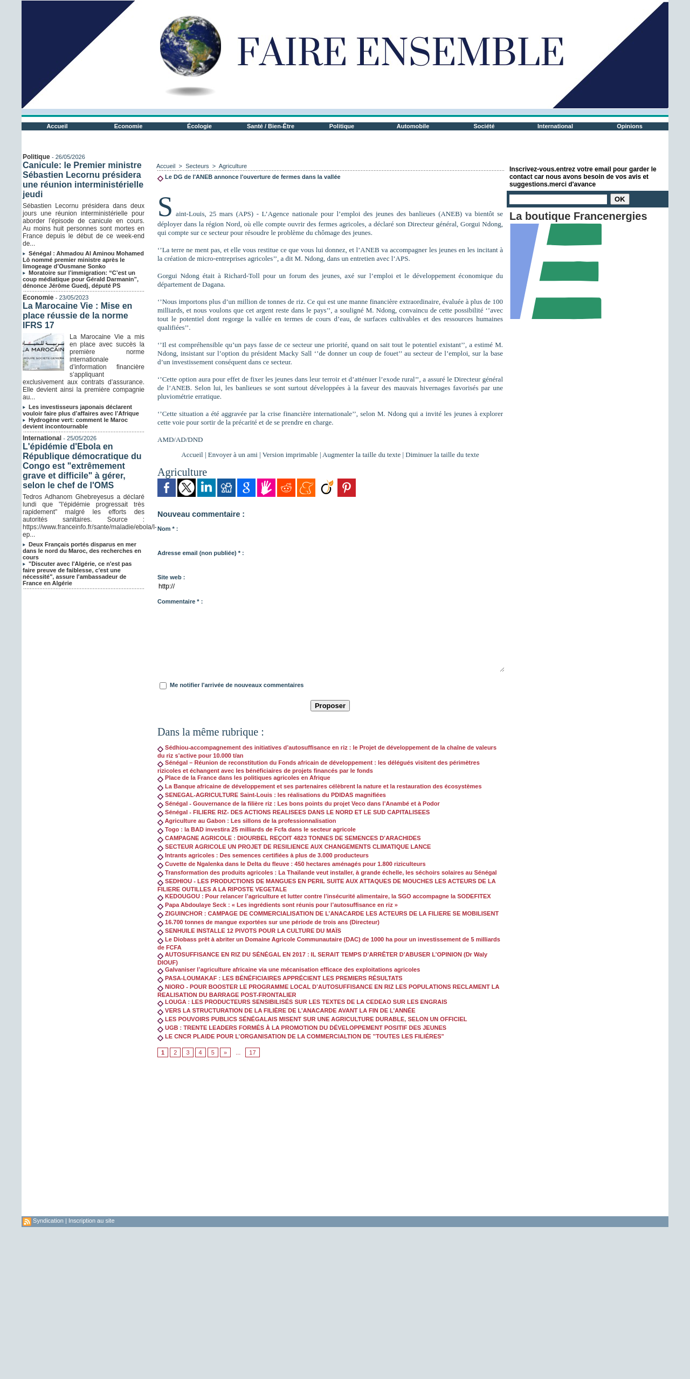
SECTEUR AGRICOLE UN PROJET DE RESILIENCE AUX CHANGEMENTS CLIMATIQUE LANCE (294, 846)
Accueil (56, 126)
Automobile (413, 126)
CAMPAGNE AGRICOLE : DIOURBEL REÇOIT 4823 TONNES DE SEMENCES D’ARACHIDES (289, 838)
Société (483, 126)
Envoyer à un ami (233, 455)
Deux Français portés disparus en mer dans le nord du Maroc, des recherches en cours (82, 550)
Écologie (199, 126)
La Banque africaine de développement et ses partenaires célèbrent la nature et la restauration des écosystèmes (319, 786)
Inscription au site (91, 1220)
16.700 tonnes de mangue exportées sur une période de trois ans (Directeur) (268, 922)
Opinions (630, 126)
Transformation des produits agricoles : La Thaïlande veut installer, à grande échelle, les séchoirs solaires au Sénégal (327, 872)
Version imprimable (290, 455)
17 (252, 1052)
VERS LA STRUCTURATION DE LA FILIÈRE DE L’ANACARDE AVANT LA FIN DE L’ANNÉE (286, 1010)
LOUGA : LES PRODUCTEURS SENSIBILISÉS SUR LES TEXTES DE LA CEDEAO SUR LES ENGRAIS (302, 1002)
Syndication (48, 1220)
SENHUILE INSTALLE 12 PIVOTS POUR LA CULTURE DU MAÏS (249, 930)
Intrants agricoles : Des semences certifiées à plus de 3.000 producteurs (263, 855)
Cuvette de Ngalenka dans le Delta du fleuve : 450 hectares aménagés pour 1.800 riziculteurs (291, 864)
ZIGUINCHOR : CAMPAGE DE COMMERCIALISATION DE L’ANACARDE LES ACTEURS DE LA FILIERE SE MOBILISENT (328, 913)
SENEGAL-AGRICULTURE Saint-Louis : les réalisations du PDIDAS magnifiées (271, 795)
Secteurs (197, 166)
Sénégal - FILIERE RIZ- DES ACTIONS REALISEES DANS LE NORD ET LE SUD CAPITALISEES (293, 812)
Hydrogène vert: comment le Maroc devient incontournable (75, 423)
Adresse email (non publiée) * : (200, 553)
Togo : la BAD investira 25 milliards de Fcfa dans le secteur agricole (256, 829)
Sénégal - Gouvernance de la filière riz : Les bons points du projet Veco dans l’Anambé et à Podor (298, 803)
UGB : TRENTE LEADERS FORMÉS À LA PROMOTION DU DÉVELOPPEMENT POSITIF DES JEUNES (301, 1027)
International (555, 126)
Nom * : (167, 528)
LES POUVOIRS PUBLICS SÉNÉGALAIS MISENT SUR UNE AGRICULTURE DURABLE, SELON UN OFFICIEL (312, 1019)
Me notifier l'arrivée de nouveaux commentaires (236, 685)
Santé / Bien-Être (270, 126)
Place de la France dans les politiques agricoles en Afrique (243, 777)
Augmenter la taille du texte (361, 455)
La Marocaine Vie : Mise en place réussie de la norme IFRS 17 (77, 315)
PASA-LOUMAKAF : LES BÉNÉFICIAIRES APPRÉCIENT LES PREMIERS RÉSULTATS (280, 978)
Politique (341, 126)
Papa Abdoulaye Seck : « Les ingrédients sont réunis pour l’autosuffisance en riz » (277, 905)
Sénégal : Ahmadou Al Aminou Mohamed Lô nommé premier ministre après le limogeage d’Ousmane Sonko (83, 259)
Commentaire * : (180, 601)
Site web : (171, 577)
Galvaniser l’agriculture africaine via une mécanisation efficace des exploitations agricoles (288, 969)
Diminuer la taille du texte (442, 455)
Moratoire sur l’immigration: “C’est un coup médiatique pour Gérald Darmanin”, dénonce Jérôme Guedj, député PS (81, 279)
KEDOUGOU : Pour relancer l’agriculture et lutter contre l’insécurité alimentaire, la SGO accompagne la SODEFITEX (324, 896)
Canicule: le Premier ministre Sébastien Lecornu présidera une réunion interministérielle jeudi (83, 180)
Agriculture (233, 166)
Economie (128, 126)
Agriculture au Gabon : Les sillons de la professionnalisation (246, 820)
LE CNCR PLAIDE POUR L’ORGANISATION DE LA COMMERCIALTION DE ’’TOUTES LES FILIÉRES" (300, 1036)
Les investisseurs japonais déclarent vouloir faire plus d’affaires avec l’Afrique (81, 410)
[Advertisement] (330, 1140)
